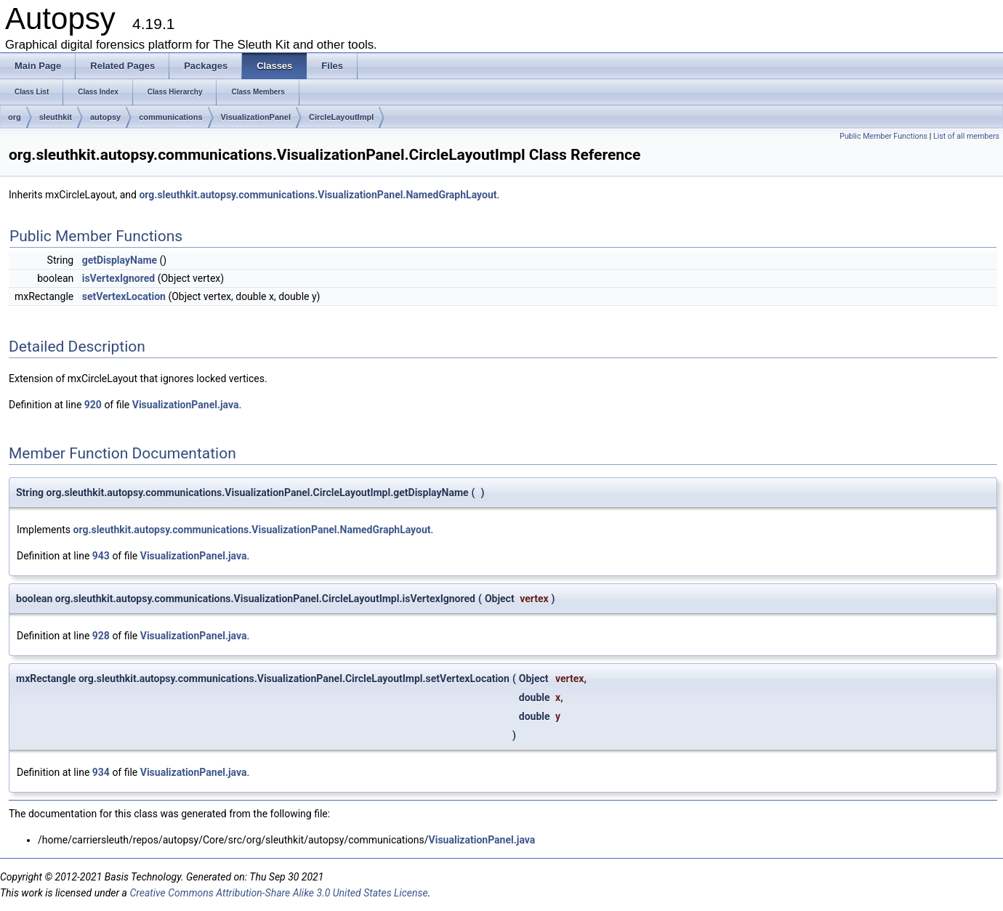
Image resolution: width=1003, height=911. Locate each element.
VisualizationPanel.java (185, 404)
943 (101, 556)
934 (101, 772)
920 (93, 404)
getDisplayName (119, 260)
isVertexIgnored (118, 278)
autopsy (105, 117)
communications (170, 117)
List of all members (966, 136)
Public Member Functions (883, 136)
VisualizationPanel (256, 117)
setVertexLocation (124, 296)
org (14, 117)
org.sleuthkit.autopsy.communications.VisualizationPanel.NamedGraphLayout (317, 195)
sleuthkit (55, 117)
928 (101, 635)
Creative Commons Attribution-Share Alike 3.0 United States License (278, 893)
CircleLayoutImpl (341, 117)
